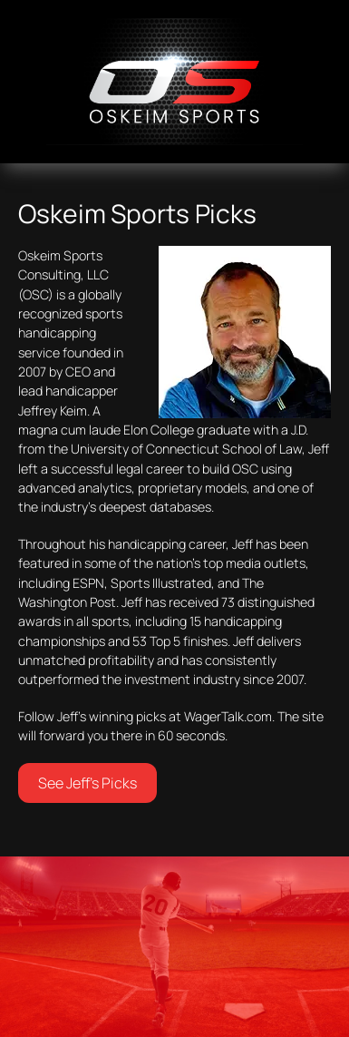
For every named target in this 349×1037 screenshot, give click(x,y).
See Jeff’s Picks (87, 783)
